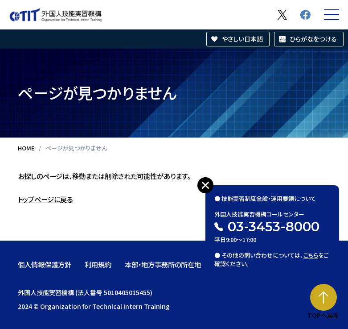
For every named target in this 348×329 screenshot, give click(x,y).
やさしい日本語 (242, 38)
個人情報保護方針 (44, 264)
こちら (310, 254)
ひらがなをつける (313, 38)
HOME (26, 148)
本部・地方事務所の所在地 (163, 264)
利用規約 (98, 264)
